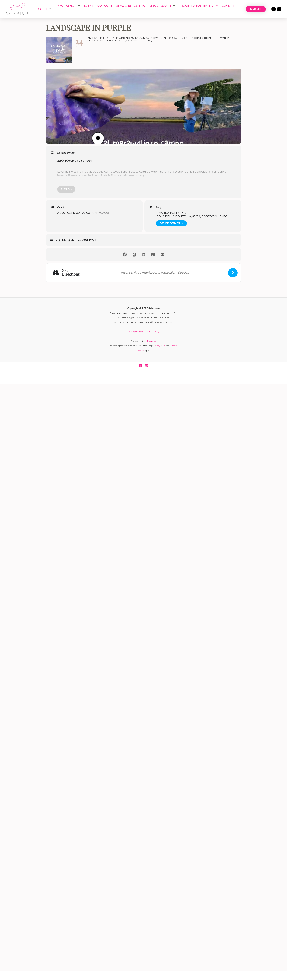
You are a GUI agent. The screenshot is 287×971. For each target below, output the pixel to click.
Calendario (65, 240)
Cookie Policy (152, 331)
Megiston (152, 341)
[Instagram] (146, 365)
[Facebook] (140, 365)
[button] (44, 9)
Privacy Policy (135, 331)
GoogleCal (87, 240)
